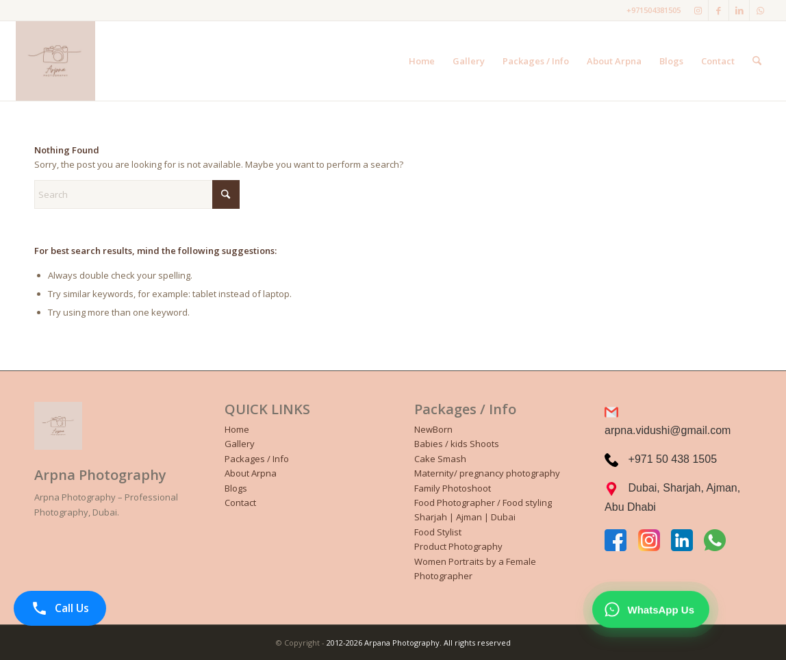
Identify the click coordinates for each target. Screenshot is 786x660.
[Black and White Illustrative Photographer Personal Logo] (55, 61)
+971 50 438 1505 (673, 459)
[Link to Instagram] (698, 10)
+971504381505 (653, 10)
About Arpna (251, 473)
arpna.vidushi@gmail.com (668, 430)
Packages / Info (257, 459)
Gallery (240, 443)
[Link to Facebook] (718, 10)
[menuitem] (422, 61)
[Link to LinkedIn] (739, 10)
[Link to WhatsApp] (760, 10)
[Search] (757, 61)
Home (237, 429)
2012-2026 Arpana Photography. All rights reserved (419, 642)
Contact (240, 502)
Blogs (236, 488)
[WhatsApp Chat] (651, 610)
